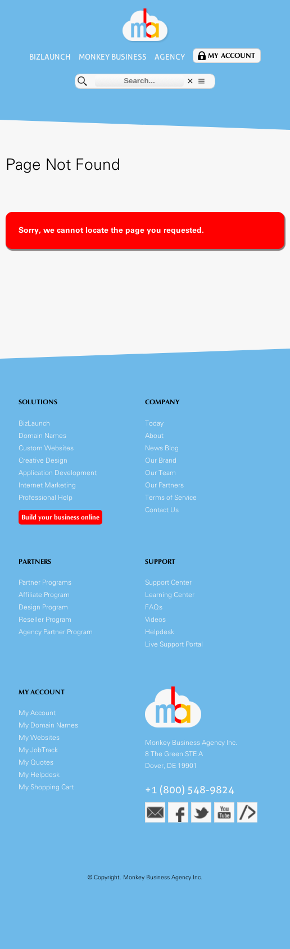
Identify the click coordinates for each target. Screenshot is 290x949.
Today (154, 423)
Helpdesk (159, 631)
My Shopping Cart (46, 787)
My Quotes (36, 762)
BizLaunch (50, 56)
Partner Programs (45, 582)
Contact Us (162, 509)
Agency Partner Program (56, 631)
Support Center (168, 582)
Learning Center (169, 594)
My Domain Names (48, 725)
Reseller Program (45, 619)
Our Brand (160, 460)
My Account (231, 56)
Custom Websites (46, 448)
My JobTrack (38, 749)
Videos (155, 619)
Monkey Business (113, 56)
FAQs (153, 607)
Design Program (43, 607)
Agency (170, 56)
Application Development (58, 472)
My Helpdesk (39, 774)
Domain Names (42, 435)
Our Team (160, 472)
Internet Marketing (47, 485)
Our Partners (164, 485)
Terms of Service (171, 497)
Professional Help (45, 497)
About (154, 435)
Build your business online (60, 517)
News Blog (162, 448)
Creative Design (43, 460)
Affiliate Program (44, 594)
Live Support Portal (174, 644)
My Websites (39, 737)
